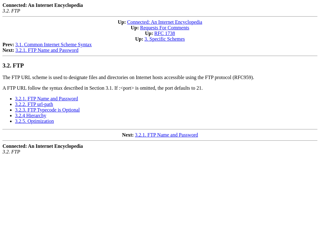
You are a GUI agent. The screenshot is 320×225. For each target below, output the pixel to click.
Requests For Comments (164, 27)
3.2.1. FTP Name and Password (46, 50)
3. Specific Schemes (164, 39)
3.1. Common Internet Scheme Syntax (53, 44)
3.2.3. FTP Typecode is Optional (47, 109)
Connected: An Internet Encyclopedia (164, 22)
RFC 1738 (164, 33)
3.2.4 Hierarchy (30, 115)
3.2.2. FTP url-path (34, 104)
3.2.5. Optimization (34, 121)
